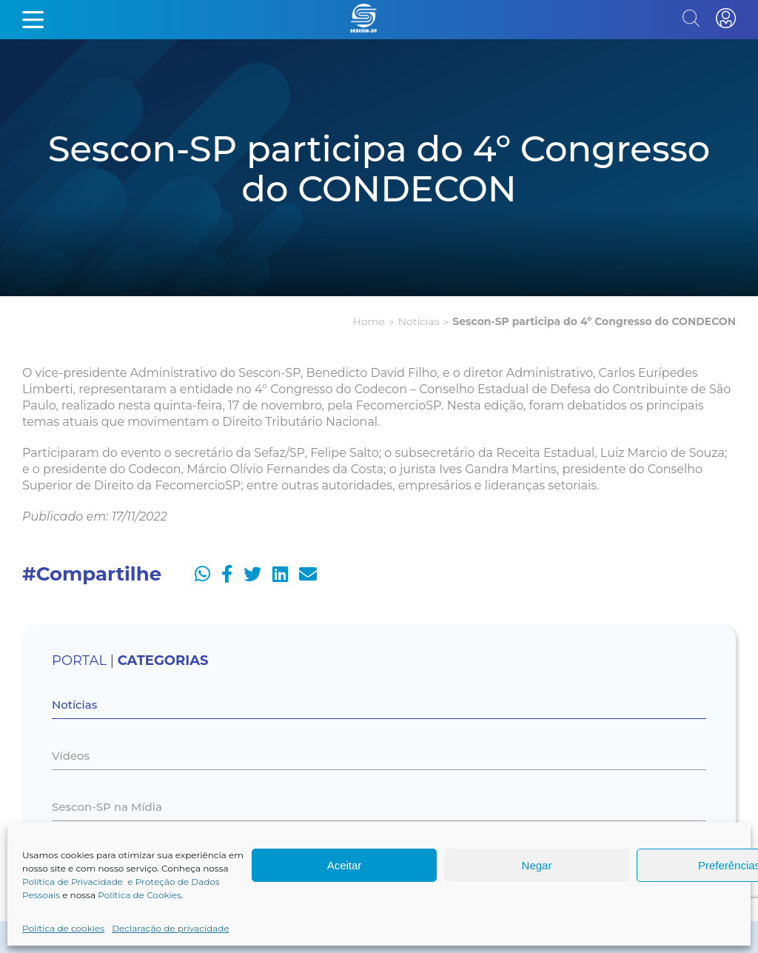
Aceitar (344, 865)
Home (369, 321)
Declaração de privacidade (170, 928)
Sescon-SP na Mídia (107, 807)
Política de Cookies (139, 894)
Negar (537, 865)
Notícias (418, 321)
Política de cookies (63, 928)
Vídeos (71, 756)
